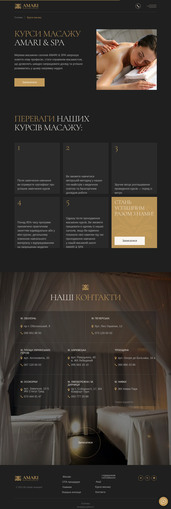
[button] (29, 82)
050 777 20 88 (80, 396)
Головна (18, 17)
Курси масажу (34, 17)
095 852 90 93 (32, 333)
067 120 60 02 (32, 364)
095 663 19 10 (80, 364)
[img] (126, 59)
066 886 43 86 (126, 364)
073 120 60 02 (103, 333)
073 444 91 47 (32, 396)
